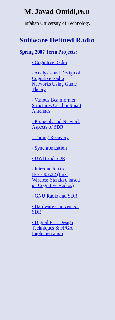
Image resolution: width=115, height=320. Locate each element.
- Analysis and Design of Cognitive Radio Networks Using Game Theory (56, 81)
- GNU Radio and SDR (54, 195)
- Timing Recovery (50, 137)
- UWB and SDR (48, 158)
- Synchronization (49, 147)
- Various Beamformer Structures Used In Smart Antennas (56, 105)
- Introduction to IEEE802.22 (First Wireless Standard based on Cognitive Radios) (56, 177)
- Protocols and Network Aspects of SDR (56, 124)
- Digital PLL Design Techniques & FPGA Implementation (52, 228)
